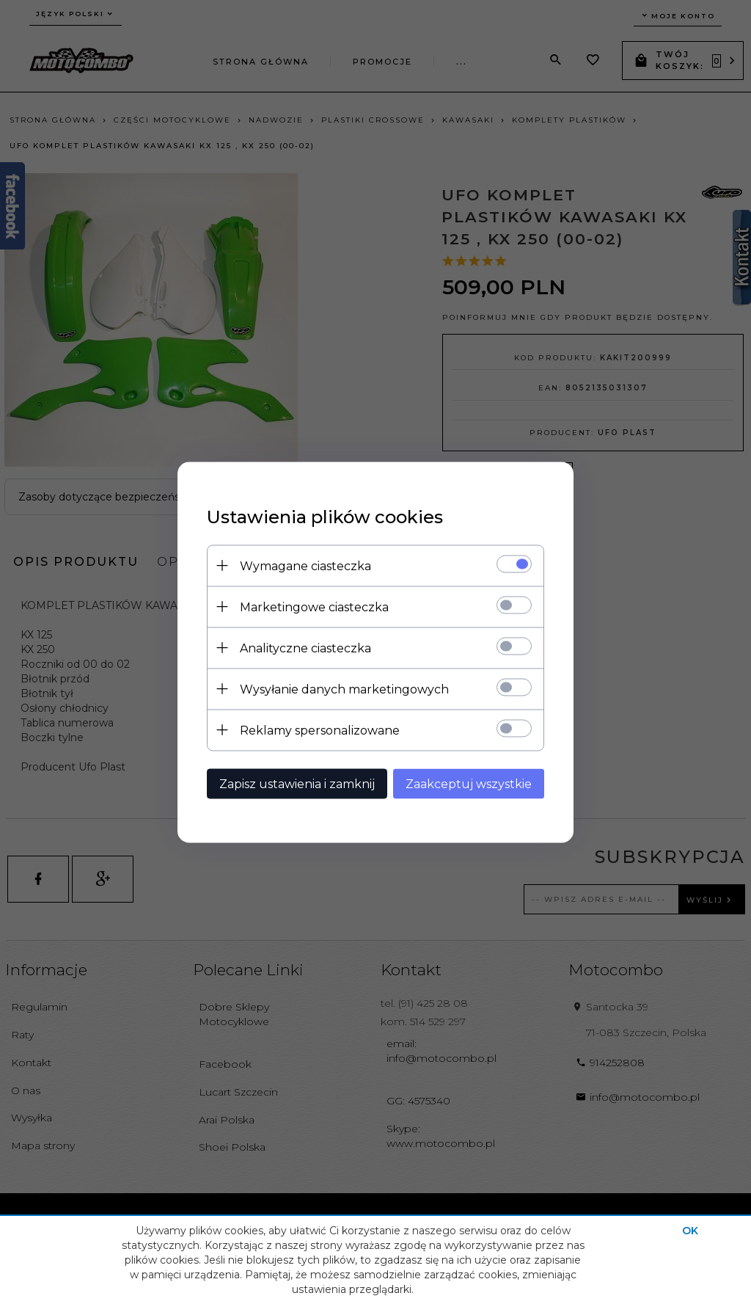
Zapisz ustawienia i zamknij (297, 783)
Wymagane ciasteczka (305, 565)
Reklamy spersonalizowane (320, 730)
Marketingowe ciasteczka (314, 606)
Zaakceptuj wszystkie (469, 783)
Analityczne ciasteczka (305, 648)
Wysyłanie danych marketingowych (344, 689)
